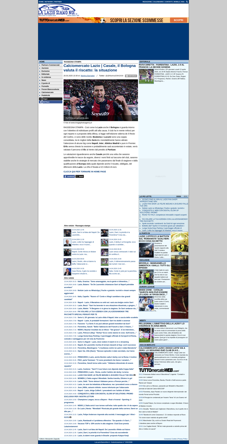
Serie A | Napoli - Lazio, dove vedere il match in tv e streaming (103, 342)
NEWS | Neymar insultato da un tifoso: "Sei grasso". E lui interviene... (106, 330)
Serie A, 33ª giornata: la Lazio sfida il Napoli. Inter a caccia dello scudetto (108, 317)
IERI (185, 196)
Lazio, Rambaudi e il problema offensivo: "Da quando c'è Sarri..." (104, 421)
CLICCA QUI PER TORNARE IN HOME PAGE (85, 171)
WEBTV (143, 321)
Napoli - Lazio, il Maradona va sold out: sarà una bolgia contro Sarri (105, 302)
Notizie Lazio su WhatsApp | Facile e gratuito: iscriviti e (163, 208)
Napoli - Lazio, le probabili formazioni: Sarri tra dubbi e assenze (104, 321)
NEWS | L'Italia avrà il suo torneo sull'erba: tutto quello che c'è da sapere (108, 406)
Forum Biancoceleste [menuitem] (49, 89)
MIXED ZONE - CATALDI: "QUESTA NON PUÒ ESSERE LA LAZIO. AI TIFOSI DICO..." (153, 292)
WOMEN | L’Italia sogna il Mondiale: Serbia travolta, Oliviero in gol (105, 378)
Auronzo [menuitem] (44, 68)
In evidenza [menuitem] (45, 77)
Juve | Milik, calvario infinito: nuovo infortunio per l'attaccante (103, 387)
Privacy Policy (182, 439)
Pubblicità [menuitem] (44, 95)
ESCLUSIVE (144, 260)
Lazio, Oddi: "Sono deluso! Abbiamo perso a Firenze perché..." (104, 381)
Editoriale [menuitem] (44, 74)
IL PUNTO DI (145, 233)
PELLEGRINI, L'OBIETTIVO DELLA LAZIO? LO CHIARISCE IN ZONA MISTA (161, 324)
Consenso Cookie (170, 439)
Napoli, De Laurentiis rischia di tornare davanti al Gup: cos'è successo (107, 345)
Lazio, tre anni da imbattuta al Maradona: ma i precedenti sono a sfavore (107, 384)
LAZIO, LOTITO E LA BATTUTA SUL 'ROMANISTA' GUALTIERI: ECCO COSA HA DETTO (154, 238)
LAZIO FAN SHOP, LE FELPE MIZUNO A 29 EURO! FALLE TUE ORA (105, 375)
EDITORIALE (145, 62)
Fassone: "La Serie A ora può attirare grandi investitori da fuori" (104, 324)
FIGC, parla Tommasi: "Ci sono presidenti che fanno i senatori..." (104, 360)
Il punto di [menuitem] (44, 83)
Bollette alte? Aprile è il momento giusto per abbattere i (163, 226)
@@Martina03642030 (114, 76)
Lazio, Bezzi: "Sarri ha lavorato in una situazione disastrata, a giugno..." (107, 305)
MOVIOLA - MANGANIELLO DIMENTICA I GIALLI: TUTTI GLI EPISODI (154, 265)
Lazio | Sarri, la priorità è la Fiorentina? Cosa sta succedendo (103, 433)
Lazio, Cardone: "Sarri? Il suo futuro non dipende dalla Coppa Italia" (106, 369)
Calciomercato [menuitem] (46, 92)
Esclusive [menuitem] (44, 71)
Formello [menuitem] (44, 86)
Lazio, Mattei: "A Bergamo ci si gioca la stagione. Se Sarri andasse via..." (108, 309)
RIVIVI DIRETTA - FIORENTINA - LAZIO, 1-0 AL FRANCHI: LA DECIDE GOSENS (161, 66)
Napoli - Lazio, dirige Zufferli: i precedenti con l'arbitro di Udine (104, 390)
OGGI (178, 196)
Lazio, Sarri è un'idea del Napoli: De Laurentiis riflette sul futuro (104, 430)
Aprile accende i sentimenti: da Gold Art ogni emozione (163, 224)
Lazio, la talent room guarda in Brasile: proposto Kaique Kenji (103, 436)
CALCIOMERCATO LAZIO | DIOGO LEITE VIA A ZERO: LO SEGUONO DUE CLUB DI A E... (162, 349)
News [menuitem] (42, 80)
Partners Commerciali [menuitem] (49, 65)
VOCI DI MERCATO (147, 345)
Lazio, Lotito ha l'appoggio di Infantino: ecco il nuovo (162, 230)
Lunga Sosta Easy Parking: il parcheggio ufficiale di (162, 228)
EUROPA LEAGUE (147, 287)
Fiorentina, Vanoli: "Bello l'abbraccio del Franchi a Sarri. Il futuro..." (105, 327)
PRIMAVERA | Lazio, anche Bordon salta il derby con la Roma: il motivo (107, 357)
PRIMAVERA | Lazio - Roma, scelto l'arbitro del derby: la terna (103, 372)
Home (42, 62)
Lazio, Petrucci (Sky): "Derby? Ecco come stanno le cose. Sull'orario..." (107, 333)
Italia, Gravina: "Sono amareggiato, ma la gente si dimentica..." (103, 281)
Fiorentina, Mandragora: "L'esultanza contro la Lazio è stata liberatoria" (107, 348)
